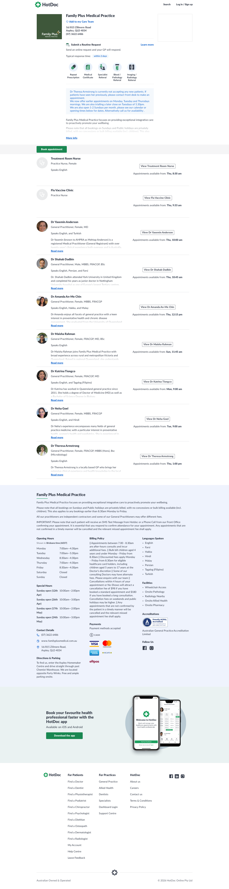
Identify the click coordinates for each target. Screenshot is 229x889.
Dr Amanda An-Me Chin (66, 296)
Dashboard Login (108, 807)
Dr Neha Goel (59, 408)
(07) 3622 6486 (49, 635)
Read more (57, 251)
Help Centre (74, 851)
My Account (74, 845)
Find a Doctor (75, 781)
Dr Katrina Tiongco (63, 371)
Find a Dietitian (76, 820)
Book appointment (51, 149)
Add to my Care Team (80, 21)
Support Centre (107, 813)
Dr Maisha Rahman (63, 334)
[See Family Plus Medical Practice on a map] (175, 27)
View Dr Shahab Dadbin (157, 270)
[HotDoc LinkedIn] (177, 776)
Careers (134, 788)
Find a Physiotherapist (80, 794)
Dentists (103, 794)
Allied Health (106, 788)
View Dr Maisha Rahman (157, 344)
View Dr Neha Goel (157, 419)
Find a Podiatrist (77, 800)
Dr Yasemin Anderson (64, 222)
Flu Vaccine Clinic (62, 190)
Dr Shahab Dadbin (62, 259)
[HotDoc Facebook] (171, 776)
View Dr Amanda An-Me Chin (157, 307)
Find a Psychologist (78, 813)
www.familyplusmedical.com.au (59, 641)
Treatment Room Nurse (66, 158)
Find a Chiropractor (79, 807)
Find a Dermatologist (79, 832)
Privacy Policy (138, 807)
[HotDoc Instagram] (182, 776)
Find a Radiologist (78, 839)
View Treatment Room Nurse (157, 166)
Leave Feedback (76, 858)
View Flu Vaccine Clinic (157, 198)
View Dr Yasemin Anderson (157, 232)
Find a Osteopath (77, 826)
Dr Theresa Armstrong (65, 446)
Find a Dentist (75, 788)
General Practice (108, 781)
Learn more (147, 44)
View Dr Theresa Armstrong (157, 456)
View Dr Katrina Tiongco (157, 381)
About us (135, 781)
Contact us (136, 794)
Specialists (105, 800)
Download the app (64, 735)
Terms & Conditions (141, 800)
